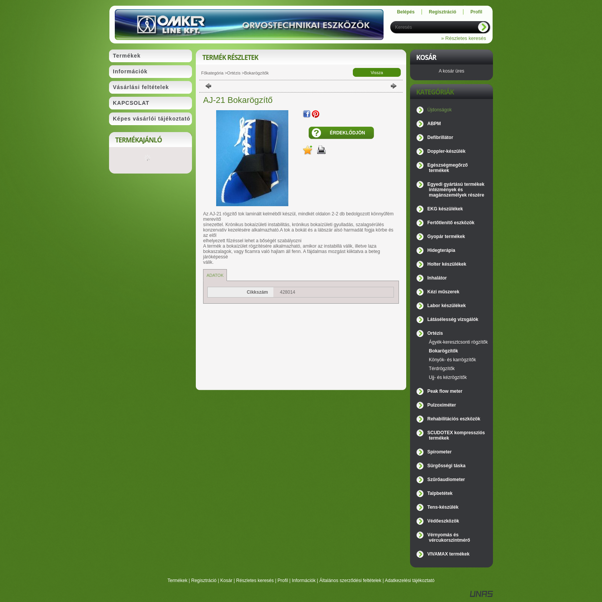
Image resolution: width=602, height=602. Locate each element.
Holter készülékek (446, 264)
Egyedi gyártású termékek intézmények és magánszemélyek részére (456, 190)
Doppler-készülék (446, 151)
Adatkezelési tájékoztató (409, 580)
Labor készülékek (446, 305)
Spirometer (439, 452)
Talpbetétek (440, 493)
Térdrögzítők (442, 368)
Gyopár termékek (446, 236)
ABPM (434, 123)
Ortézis (234, 73)
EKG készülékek (445, 209)
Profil (283, 580)
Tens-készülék (442, 507)
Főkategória (212, 73)
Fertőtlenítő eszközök (451, 222)
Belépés (406, 12)
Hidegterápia (441, 250)
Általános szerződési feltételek (350, 580)
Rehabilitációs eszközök (453, 419)
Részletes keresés (255, 580)
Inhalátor (437, 278)
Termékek (177, 580)
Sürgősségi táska (446, 465)
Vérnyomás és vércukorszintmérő (448, 537)
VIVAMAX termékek (448, 554)
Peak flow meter (444, 391)
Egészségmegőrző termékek (447, 167)
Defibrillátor (440, 137)
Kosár (226, 580)
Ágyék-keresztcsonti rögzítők (458, 342)
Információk (304, 580)
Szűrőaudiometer (446, 479)
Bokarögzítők (256, 73)
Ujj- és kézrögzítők (448, 377)
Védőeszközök (443, 521)
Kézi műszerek (443, 291)
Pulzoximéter (441, 405)
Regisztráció (204, 580)
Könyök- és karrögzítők (452, 359)
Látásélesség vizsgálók (452, 319)
